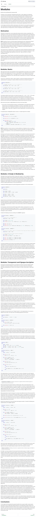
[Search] (31, 1)
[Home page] (1, 4)
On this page (3, 6)
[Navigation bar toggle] (1, 1)
